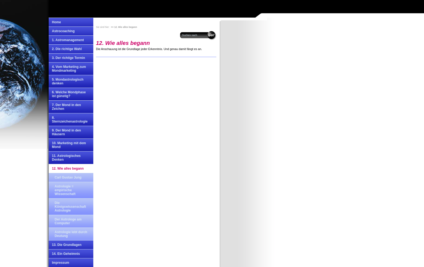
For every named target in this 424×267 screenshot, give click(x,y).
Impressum (60, 263)
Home (56, 22)
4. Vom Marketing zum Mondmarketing (69, 68)
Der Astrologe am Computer (68, 221)
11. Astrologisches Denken (66, 157)
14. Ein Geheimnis (66, 254)
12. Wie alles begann (68, 168)
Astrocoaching (63, 31)
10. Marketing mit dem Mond (69, 145)
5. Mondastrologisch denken (68, 81)
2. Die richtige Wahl (67, 49)
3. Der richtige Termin (68, 58)
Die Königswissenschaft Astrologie (70, 206)
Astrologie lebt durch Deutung (71, 234)
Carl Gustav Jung (68, 177)
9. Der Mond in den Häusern (66, 132)
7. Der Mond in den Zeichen (66, 107)
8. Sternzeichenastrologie (70, 119)
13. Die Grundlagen (66, 245)
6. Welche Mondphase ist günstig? (69, 94)
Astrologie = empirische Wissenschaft (65, 190)
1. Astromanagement (68, 40)
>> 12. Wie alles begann (124, 27)
